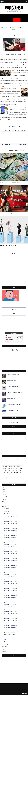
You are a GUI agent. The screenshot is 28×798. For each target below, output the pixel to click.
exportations (13, 472)
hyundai (17, 468)
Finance (11, 136)
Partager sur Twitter (21, 130)
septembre (6, 513)
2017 (4, 496)
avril (5, 639)
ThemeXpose (10, 689)
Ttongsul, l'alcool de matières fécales (13, 386)
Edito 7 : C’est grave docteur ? (9, 634)
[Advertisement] (9, 361)
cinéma (8, 472)
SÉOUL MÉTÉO (10, 325)
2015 (4, 499)
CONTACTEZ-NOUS (14, 305)
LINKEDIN (14, 313)
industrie (20, 136)
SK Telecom (10, 466)
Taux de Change (14, 333)
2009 (4, 648)
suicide (4, 474)
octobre (5, 511)
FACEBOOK (14, 309)
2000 (4, 651)
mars (5, 641)
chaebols (13, 470)
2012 (4, 504)
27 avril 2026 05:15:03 (8, 341)
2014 (4, 501)
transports (4, 468)
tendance (12, 468)
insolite (21, 472)
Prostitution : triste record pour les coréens (14, 392)
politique (4, 462)
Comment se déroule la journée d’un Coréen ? (15, 404)
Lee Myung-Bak (5, 466)
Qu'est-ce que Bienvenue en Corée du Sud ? (14, 301)
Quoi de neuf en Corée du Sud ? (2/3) (10, 519)
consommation (22, 462)
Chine (17, 472)
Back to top (25, 693)
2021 (4, 489)
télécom (4, 464)
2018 (4, 494)
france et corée (15, 136)
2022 (4, 487)
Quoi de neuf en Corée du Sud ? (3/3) (10, 516)
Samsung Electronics (15, 462)
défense (7, 474)
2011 (4, 506)
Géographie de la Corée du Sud (12, 398)
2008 (4, 649)
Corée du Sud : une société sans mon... (11, 182)
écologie (11, 474)
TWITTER (14, 317)
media (9, 468)
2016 (4, 497)
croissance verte (17, 474)
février (5, 642)
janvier (5, 644)
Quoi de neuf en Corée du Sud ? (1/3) (10, 521)
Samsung (4, 472)
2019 (4, 492)
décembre (6, 508)
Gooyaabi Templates (22, 689)
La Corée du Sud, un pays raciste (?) (13, 374)
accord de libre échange (6, 470)
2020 (4, 491)
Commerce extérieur (17, 466)
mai (4, 637)
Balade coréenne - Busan (11, 380)
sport (17, 464)
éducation (7, 136)
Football (13, 464)
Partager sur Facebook (8, 130)
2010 (4, 646)
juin (4, 636)
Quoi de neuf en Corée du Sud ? (8, 213)
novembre (6, 509)
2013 (4, 503)
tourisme (20, 464)
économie (8, 462)
